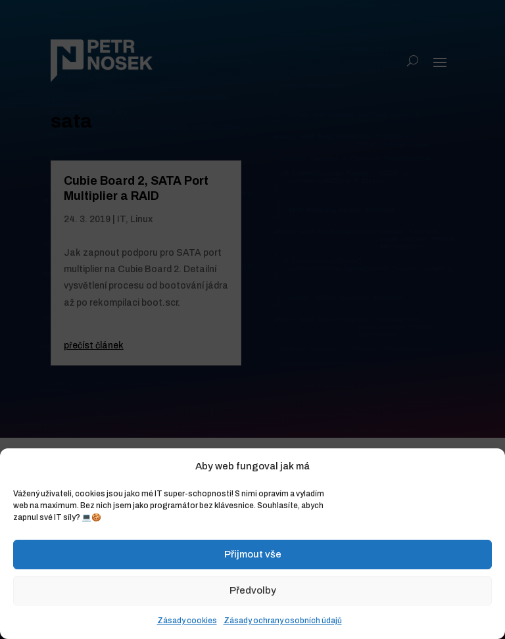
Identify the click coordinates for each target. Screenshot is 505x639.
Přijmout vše (252, 554)
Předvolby (252, 590)
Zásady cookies (187, 620)
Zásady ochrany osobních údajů (283, 620)
